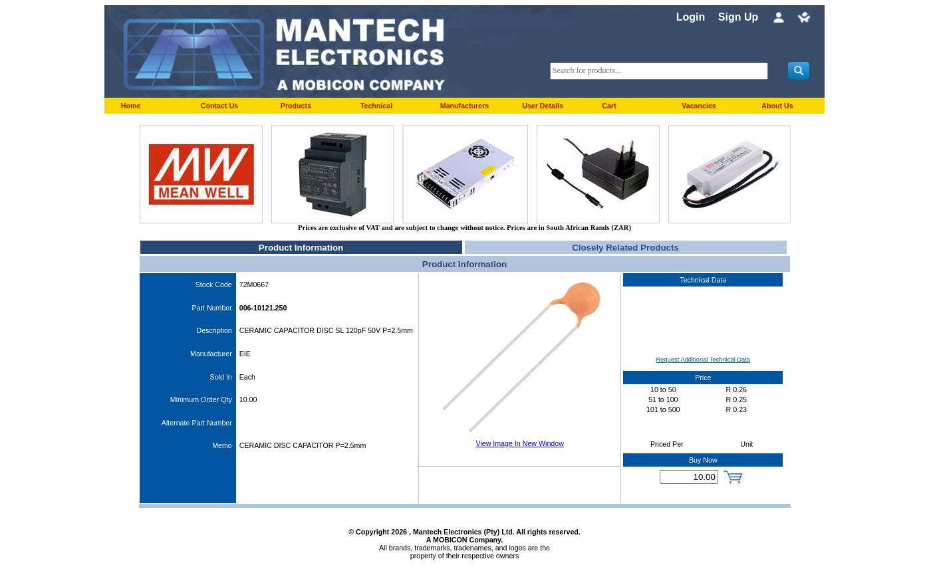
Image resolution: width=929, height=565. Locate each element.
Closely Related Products (625, 248)
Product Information (301, 248)
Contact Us (219, 106)
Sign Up (738, 17)
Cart (609, 106)
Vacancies (699, 106)
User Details (542, 106)
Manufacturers (464, 106)
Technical (376, 106)
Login (691, 17)
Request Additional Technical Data (703, 359)
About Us (777, 106)
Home (131, 106)
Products (296, 106)
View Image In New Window (519, 443)
